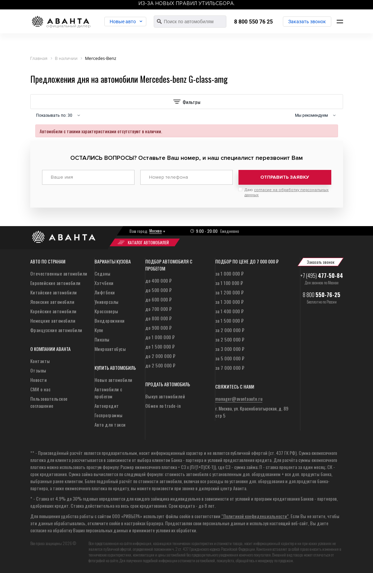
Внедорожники (110, 320)
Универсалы (107, 301)
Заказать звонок (307, 21)
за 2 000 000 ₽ (230, 329)
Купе (99, 329)
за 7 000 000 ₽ (230, 367)
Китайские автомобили (53, 292)
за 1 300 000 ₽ (229, 301)
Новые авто (123, 21)
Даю (287, 192)
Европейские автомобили (55, 282)
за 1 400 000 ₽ (229, 311)
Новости (38, 379)
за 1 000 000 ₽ (229, 273)
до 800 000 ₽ (158, 318)
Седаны (103, 273)
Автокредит (107, 405)
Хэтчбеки (104, 282)
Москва (155, 231)
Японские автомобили (52, 301)
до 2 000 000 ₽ (160, 355)
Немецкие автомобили (53, 320)
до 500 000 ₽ (158, 289)
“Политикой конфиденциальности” (255, 516)
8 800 (321, 295)
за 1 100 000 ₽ (229, 282)
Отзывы (38, 370)
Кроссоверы (106, 311)
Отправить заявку (284, 177)
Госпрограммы (109, 415)
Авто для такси (110, 424)
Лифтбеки (105, 292)
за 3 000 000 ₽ (230, 348)
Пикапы (102, 339)
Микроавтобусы (110, 348)
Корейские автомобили (53, 311)
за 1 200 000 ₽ (229, 292)
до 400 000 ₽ (158, 280)
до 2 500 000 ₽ (160, 365)
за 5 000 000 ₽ (230, 358)
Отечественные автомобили (58, 273)
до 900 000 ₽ (158, 327)
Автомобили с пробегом (108, 393)
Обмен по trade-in (163, 405)
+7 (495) (321, 276)
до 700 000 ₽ (158, 308)
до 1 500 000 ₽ (160, 346)
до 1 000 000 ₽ (160, 337)
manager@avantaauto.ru (239, 398)
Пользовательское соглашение (49, 402)
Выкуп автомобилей (165, 396)
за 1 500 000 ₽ (229, 320)
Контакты (40, 360)
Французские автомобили (56, 329)
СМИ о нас (40, 389)
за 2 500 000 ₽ (230, 339)
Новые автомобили (114, 379)
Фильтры (186, 102)
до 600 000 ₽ (158, 299)
